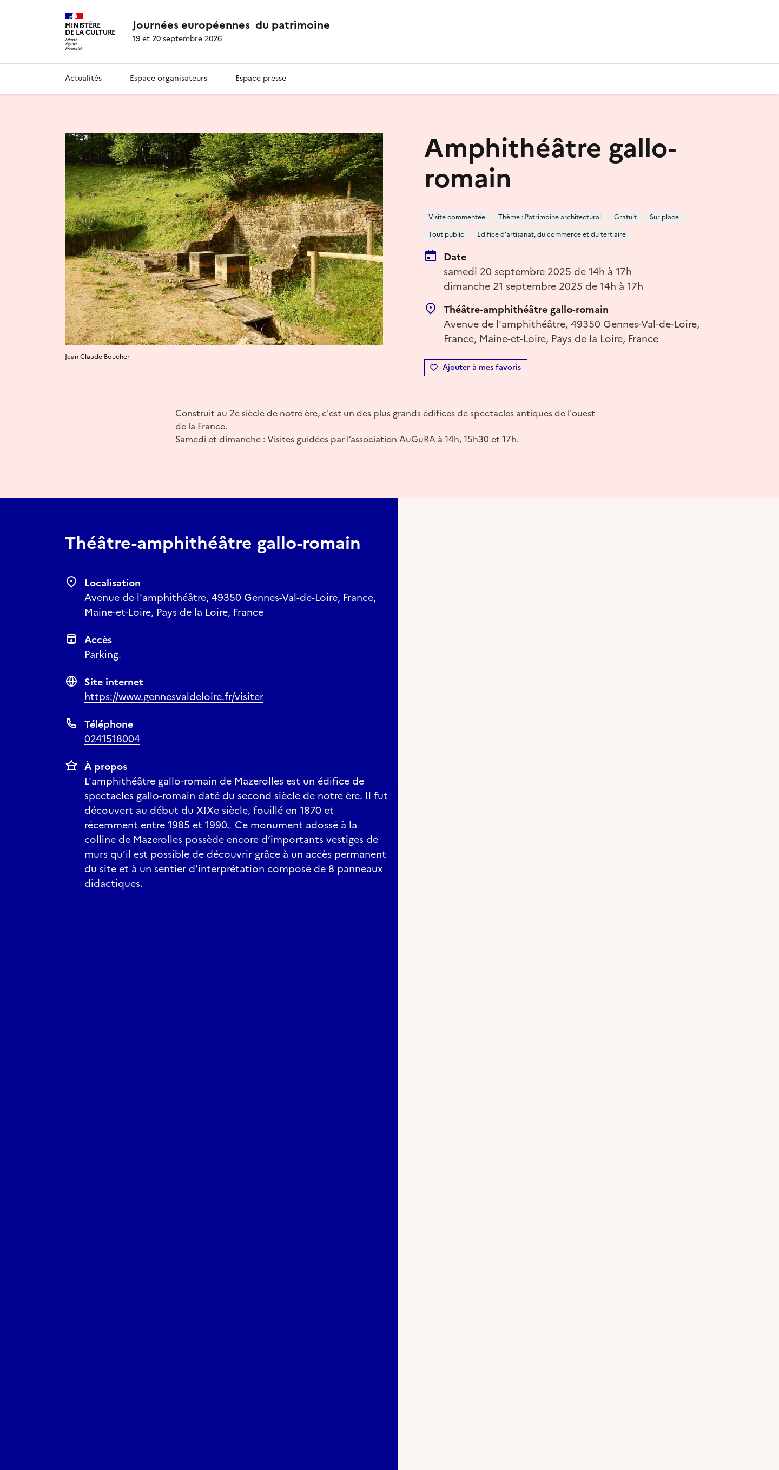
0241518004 (112, 738)
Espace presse (260, 78)
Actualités (83, 78)
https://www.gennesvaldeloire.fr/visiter (173, 696)
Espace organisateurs (168, 78)
